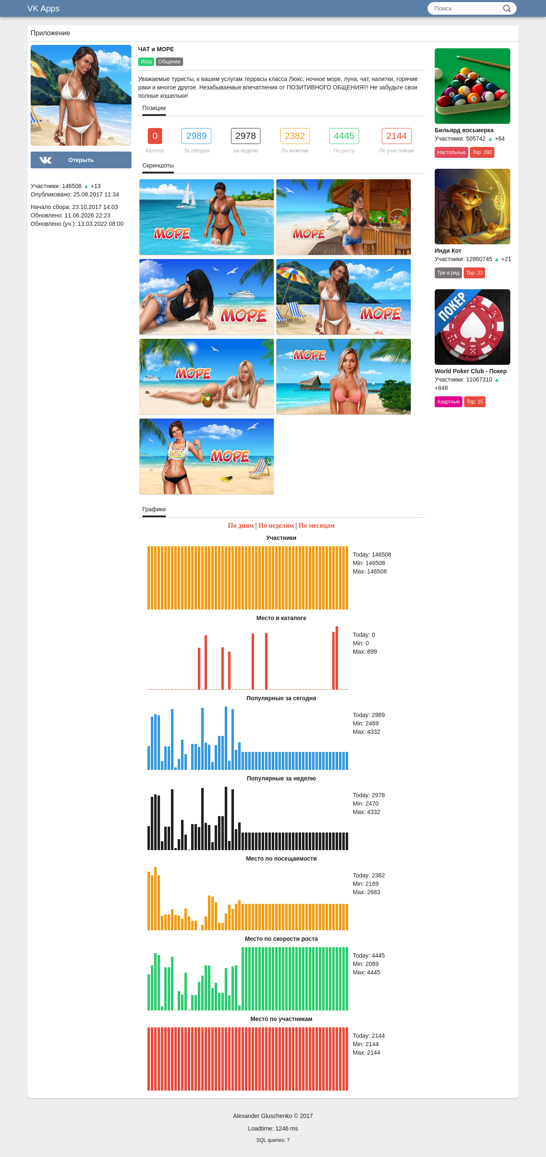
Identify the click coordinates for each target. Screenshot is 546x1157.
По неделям (276, 525)
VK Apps (43, 8)
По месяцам (317, 525)
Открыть (81, 160)
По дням (241, 525)
